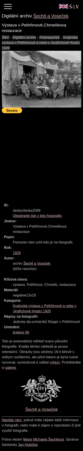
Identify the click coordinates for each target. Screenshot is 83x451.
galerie (10, 368)
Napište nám (12, 420)
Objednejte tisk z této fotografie (37, 216)
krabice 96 (21, 332)
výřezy (55, 362)
